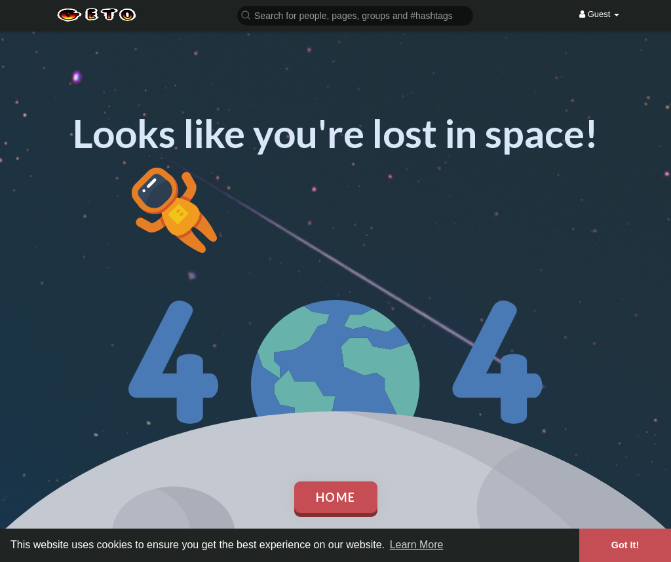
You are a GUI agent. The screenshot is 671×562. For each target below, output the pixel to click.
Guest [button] (599, 14)
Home (336, 497)
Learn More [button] (417, 544)
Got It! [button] (625, 545)
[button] (355, 15)
